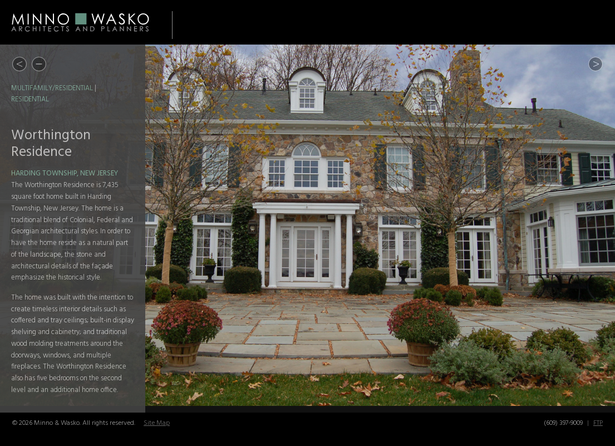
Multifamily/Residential (52, 88)
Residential (30, 99)
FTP (598, 423)
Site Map (157, 423)
